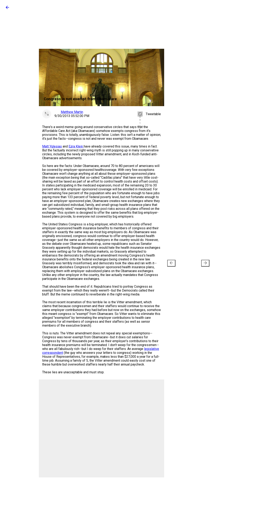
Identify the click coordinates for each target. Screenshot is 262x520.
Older (199, 263)
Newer (178, 263)
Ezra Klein (76, 146)
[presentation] (171, 263)
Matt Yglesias (52, 146)
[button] (7, 9)
